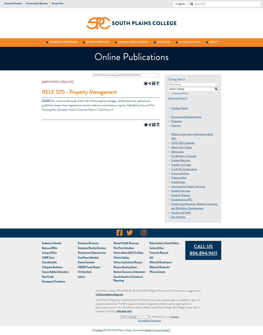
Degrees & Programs (60, 42)
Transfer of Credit (181, 165)
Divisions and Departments (186, 117)
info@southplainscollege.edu (109, 295)
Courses (175, 125)
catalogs (99, 330)
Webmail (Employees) (160, 262)
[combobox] (126, 75)
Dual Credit (48, 277)
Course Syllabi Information (55, 272)
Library (81, 277)
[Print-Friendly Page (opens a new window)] (153, 83)
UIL (151, 258)
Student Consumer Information (129, 272)
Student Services (94, 42)
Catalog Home (179, 108)
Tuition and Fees (180, 173)
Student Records (180, 160)
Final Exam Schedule (88, 258)
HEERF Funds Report (89, 267)
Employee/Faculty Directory (92, 248)
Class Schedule (49, 262)
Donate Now (58, 4)
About (210, 42)
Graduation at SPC (181, 199)
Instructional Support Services (188, 186)
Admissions (177, 152)
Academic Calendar (51, 243)
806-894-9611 (124, 311)
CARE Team (48, 258)
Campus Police (49, 253)
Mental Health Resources (126, 243)
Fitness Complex (86, 262)
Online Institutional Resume (128, 262)
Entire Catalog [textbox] (175, 84)
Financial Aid (178, 178)
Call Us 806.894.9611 (203, 250)
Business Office (49, 248)
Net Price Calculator (124, 248)
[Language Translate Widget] (135, 317)
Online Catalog (121, 258)
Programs (176, 121)
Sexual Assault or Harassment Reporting (128, 279)
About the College (181, 147)
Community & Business (37, 4)
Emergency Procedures (53, 281)
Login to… (179, 4)
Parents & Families (13, 4)
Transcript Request (158, 253)
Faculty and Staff (180, 213)
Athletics (160, 42)
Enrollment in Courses (183, 156)
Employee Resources (88, 243)
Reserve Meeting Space (125, 267)
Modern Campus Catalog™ (158, 330)
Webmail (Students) (159, 267)
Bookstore (52, 267)
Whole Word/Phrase (180, 94)
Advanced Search (177, 98)
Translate (171, 317)
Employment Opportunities (92, 253)
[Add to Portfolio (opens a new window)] (145, 83)
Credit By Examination (184, 169)
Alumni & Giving (186, 42)
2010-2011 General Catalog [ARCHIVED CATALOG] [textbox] (116, 75)
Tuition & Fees (156, 248)
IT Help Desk (84, 272)
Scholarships (178, 182)
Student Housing (180, 195)
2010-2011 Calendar (183, 143)
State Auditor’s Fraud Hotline (164, 243)
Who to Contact (157, 272)
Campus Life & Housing (130, 42)
